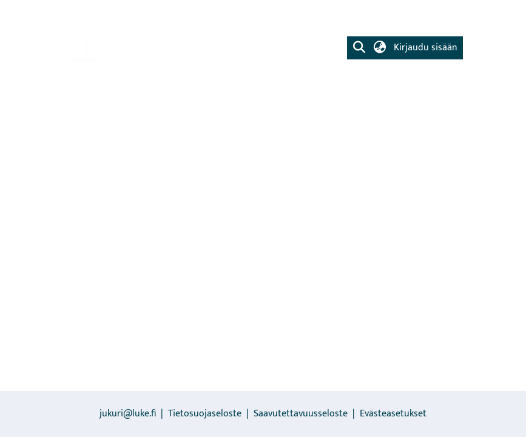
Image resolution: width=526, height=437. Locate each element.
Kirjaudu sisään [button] (425, 47)
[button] (359, 48)
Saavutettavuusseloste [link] (301, 413)
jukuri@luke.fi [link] (127, 413)
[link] (91, 39)
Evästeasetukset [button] (393, 413)
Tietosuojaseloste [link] (204, 413)
